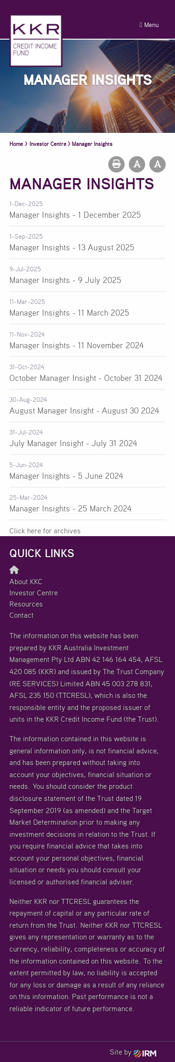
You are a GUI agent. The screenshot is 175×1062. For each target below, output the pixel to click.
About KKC (25, 581)
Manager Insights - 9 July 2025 (65, 280)
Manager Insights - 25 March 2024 (70, 508)
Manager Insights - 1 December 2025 (75, 214)
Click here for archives (45, 530)
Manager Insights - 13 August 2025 (71, 247)
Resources (26, 603)
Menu (149, 24)
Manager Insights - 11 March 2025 (69, 312)
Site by (133, 1051)
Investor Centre (33, 592)
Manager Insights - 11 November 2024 (76, 345)
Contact (21, 615)
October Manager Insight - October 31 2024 (85, 377)
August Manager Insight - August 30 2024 (84, 410)
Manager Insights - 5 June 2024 (66, 475)
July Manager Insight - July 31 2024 (73, 443)
